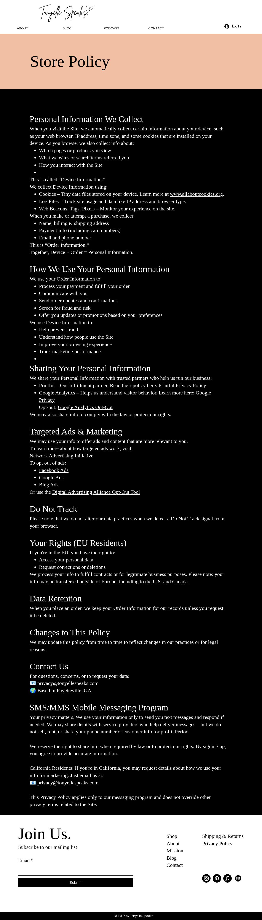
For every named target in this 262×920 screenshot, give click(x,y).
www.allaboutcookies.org (196, 194)
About (172, 843)
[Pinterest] (217, 878)
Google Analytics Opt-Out (85, 407)
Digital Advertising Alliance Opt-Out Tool (96, 492)
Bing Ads (48, 484)
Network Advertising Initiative (61, 455)
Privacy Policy (217, 843)
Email (25, 860)
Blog (171, 858)
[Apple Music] (227, 878)
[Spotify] (238, 878)
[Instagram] (206, 878)
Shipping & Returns (223, 836)
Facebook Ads (54, 470)
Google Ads (51, 477)
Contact (174, 865)
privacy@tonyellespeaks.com (68, 683)
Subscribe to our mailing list (47, 847)
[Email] (74, 870)
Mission (174, 850)
